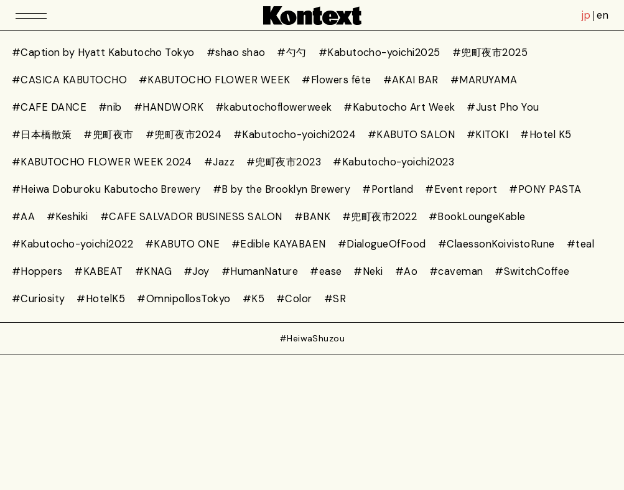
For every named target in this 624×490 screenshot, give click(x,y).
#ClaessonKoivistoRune (496, 244)
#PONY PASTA (545, 189)
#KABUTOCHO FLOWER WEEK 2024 (102, 162)
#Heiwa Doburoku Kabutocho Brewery (106, 189)
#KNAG (153, 271)
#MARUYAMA (483, 79)
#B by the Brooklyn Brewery (282, 189)
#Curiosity (38, 298)
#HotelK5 (101, 298)
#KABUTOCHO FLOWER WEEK (215, 79)
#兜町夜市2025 (490, 52)
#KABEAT (98, 271)
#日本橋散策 (42, 134)
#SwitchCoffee (532, 271)
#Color (294, 298)
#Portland (387, 189)
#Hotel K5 (545, 134)
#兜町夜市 (108, 134)
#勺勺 (291, 52)
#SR (335, 298)
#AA (23, 216)
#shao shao (236, 52)
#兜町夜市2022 (379, 216)
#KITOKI (487, 134)
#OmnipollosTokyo (184, 298)
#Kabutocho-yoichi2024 (294, 134)
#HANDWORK (168, 107)
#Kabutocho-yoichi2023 (393, 162)
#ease (326, 271)
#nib (110, 107)
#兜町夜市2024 (183, 134)
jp (586, 15)
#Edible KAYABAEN (278, 244)
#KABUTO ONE (182, 244)
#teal (580, 244)
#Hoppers (37, 271)
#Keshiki (67, 216)
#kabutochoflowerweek (273, 107)
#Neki (368, 271)
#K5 (253, 298)
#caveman (456, 271)
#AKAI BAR (411, 79)
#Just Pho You (503, 107)
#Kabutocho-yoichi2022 (72, 244)
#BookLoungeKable (477, 216)
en (602, 15)
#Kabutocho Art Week (399, 107)
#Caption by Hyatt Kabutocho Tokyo (103, 52)
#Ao (406, 271)
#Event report (461, 189)
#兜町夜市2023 (283, 162)
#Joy (197, 271)
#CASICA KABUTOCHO (69, 79)
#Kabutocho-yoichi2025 (379, 52)
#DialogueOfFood (382, 244)
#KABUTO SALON (411, 134)
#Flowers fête (336, 79)
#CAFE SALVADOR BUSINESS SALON (191, 216)
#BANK (312, 216)
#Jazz (219, 162)
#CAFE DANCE (49, 107)
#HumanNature (260, 271)
